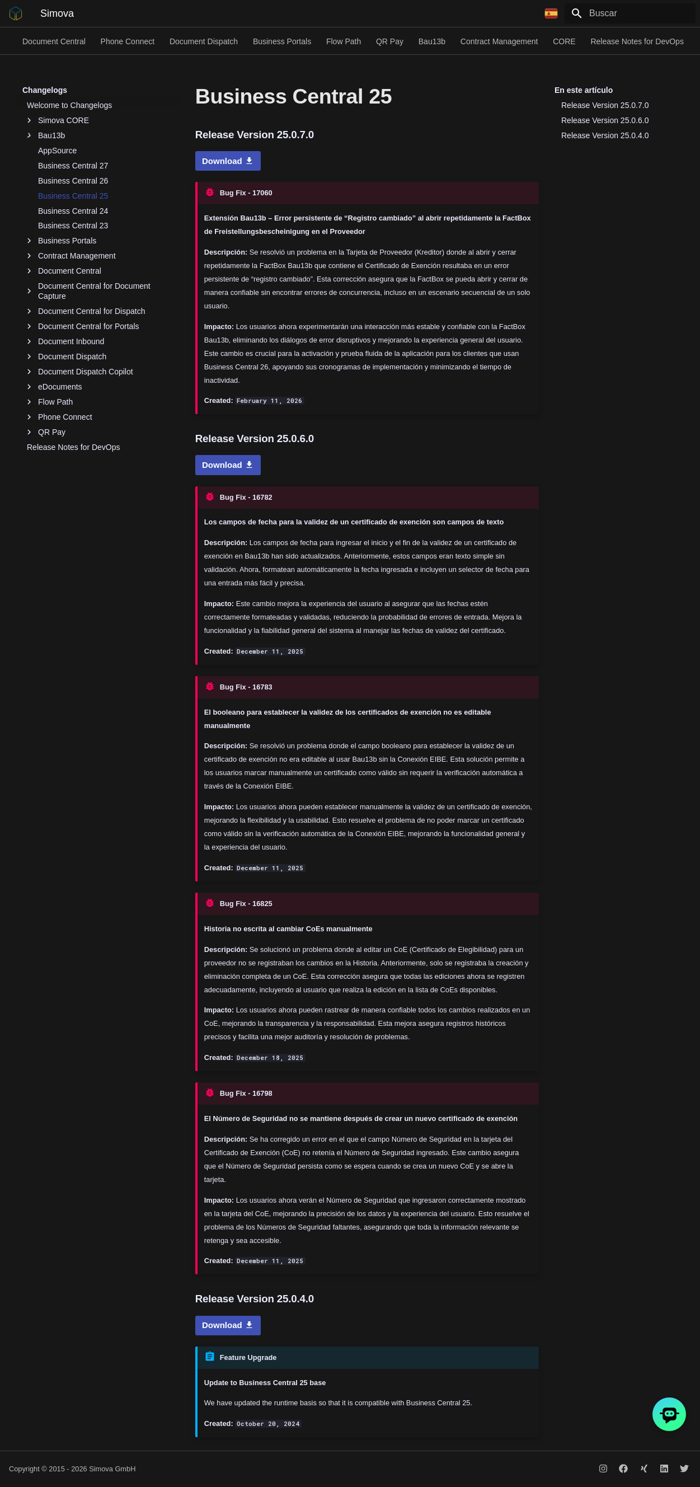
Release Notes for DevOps (637, 41)
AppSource (57, 150)
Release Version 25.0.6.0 (605, 120)
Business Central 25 (73, 195)
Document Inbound (65, 341)
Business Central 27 (73, 165)
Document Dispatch (204, 41)
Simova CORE (58, 120)
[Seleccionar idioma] (551, 13)
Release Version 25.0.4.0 (605, 135)
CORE (564, 41)
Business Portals (282, 41)
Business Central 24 (73, 211)
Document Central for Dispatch (86, 311)
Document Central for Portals (83, 326)
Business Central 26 (73, 180)
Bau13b (432, 41)
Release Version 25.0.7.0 (605, 105)
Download (228, 161)
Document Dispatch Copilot (80, 372)
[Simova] (15, 13)
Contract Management (499, 41)
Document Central (54, 41)
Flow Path (343, 41)
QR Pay (389, 41)
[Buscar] (630, 13)
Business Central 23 (73, 225)
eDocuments (54, 387)
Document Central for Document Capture (89, 291)
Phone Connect (128, 41)
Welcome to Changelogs (69, 105)
